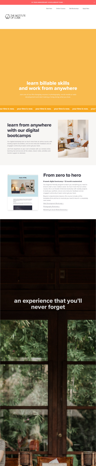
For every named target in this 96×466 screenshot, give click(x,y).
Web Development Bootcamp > (53, 203)
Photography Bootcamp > (51, 206)
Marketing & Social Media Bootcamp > (55, 210)
